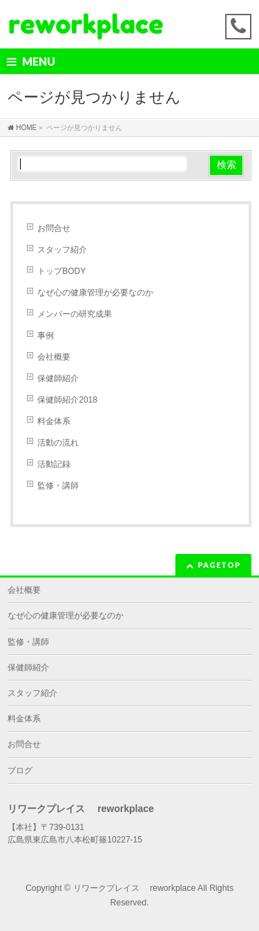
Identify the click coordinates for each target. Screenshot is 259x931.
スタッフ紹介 (62, 250)
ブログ (20, 770)
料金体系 (53, 421)
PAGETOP (219, 564)
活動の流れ (58, 443)
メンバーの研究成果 (74, 314)
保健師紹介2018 (67, 400)
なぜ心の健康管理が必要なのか (95, 292)
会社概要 (53, 357)
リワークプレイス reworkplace (134, 888)
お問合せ (53, 228)
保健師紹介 (58, 378)
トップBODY (61, 271)
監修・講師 (58, 485)
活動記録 (53, 464)
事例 (45, 335)
